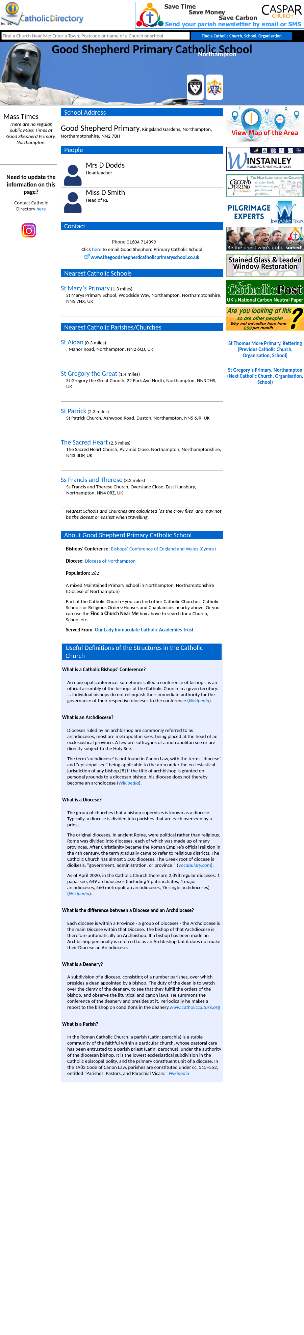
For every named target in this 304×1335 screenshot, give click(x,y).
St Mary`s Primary (85, 288)
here (41, 209)
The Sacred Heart (84, 442)
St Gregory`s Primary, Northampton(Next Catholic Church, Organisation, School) (265, 376)
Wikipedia (199, 701)
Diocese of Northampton (110, 561)
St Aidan (72, 342)
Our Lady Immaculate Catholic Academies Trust (144, 630)
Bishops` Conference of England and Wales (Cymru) (163, 549)
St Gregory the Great (89, 373)
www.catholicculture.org (195, 1007)
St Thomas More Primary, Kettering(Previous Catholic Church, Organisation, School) (265, 349)
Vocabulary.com (194, 865)
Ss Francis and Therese (92, 480)
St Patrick (73, 411)
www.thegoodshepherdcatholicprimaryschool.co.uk (141, 257)
